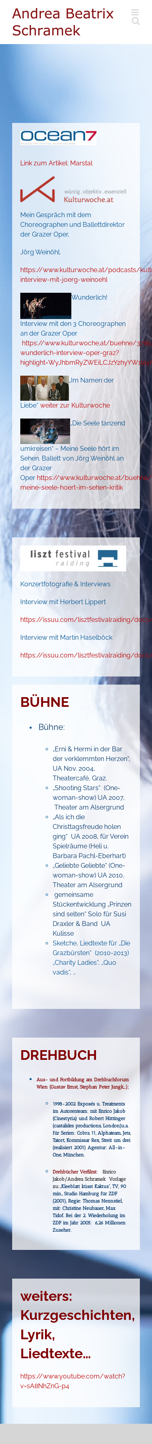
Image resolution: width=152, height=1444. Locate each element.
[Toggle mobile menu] (135, 12)
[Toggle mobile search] (136, 21)
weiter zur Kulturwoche (75, 405)
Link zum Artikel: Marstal (56, 163)
